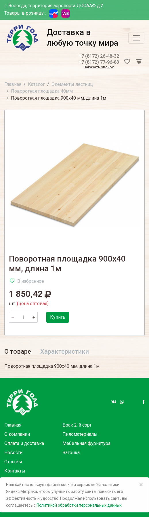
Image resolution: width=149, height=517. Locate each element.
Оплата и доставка (24, 443)
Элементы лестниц (72, 84)
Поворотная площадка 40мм (42, 91)
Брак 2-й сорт (76, 425)
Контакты (14, 471)
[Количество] (23, 317)
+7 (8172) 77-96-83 (99, 62)
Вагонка (71, 452)
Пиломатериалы (80, 434)
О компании (17, 434)
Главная (12, 84)
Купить (57, 317)
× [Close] (141, 485)
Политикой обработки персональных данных (79, 505)
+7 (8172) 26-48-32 (99, 56)
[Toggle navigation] (136, 38)
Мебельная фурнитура (86, 443)
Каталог (36, 84)
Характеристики (64, 351)
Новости (13, 452)
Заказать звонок (99, 67)
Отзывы (13, 461)
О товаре (17, 351)
